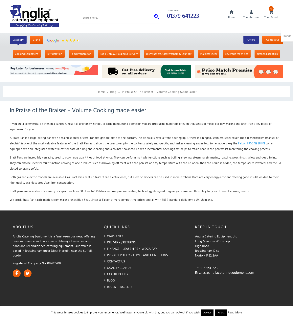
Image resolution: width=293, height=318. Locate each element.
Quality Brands (119, 267)
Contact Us (272, 39)
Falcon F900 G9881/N (251, 143)
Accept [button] (207, 312)
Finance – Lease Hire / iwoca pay (132, 248)
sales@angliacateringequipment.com (226, 272)
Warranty (115, 235)
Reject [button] (221, 312)
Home (101, 91)
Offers (251, 39)
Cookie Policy (117, 274)
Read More (235, 312)
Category (18, 39)
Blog (113, 91)
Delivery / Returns (121, 242)
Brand (36, 39)
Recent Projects (119, 286)
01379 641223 (183, 15)
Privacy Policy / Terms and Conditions (137, 255)
